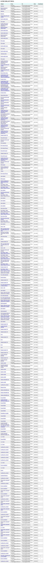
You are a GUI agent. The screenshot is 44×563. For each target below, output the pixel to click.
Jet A (2, 334)
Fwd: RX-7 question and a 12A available (5, 556)
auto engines (3, 176)
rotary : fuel (3, 226)
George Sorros (3, 79)
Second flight (3, 397)
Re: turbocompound (4, 274)
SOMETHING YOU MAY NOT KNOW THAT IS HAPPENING (5, 76)
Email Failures (3, 277)
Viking (2, 171)
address (2, 238)
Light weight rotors (4, 30)
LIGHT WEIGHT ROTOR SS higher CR (5, 400)
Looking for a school (4, 384)
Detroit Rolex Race (4, 72)
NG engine (3, 21)
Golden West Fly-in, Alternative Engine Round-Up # (4, 24)
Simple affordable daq (5, 379)
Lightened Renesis (4, 475)
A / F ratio (2, 436)
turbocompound (4, 303)
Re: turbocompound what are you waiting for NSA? (5, 298)
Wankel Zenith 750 (4, 135)
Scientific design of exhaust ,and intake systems (4, 366)
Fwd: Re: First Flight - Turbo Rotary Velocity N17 (5, 233)
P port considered (4, 465)
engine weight (3, 362)
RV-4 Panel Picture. (4, 145)
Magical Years (3, 387)
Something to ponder (4, 413)
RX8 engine (3, 164)
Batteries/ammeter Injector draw (4, 9)
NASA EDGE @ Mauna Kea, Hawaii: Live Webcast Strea (5, 115)
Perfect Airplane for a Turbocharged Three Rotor (5, 167)
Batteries (2, 6)
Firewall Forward (4, 137)
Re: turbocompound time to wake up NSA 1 (5, 285)
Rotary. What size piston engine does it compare (5, 272)
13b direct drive (4, 53)
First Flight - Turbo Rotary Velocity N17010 (5, 185)
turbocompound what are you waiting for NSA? (5, 314)
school (2, 470)
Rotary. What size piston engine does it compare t (5, 293)
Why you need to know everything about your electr (5, 229)
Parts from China (4, 208)
